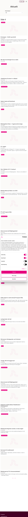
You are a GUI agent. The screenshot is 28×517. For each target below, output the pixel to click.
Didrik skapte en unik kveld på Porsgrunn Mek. (12, 297)
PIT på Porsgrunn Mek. (6, 212)
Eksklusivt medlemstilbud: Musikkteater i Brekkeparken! (10, 405)
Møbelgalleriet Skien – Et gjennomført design (12, 124)
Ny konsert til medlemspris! (7, 450)
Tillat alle (14, 272)
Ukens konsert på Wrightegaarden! (9, 231)
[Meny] (26, 1)
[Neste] (15, 478)
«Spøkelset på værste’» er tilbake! (9, 78)
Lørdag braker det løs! (6, 319)
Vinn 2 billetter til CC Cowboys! (8, 169)
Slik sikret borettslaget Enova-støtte (9, 59)
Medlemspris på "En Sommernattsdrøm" (10, 471)
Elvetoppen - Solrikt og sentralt (8, 37)
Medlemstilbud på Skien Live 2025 (9, 190)
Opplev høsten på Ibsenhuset (8, 101)
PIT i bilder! (3, 146)
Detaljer (23, 268)
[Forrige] (13, 478)
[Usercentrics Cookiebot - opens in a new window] (22, 237)
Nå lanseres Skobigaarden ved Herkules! (11, 339)
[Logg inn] (21, 1)
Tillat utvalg (14, 275)
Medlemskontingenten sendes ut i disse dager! (12, 428)
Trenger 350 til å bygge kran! (8, 360)
